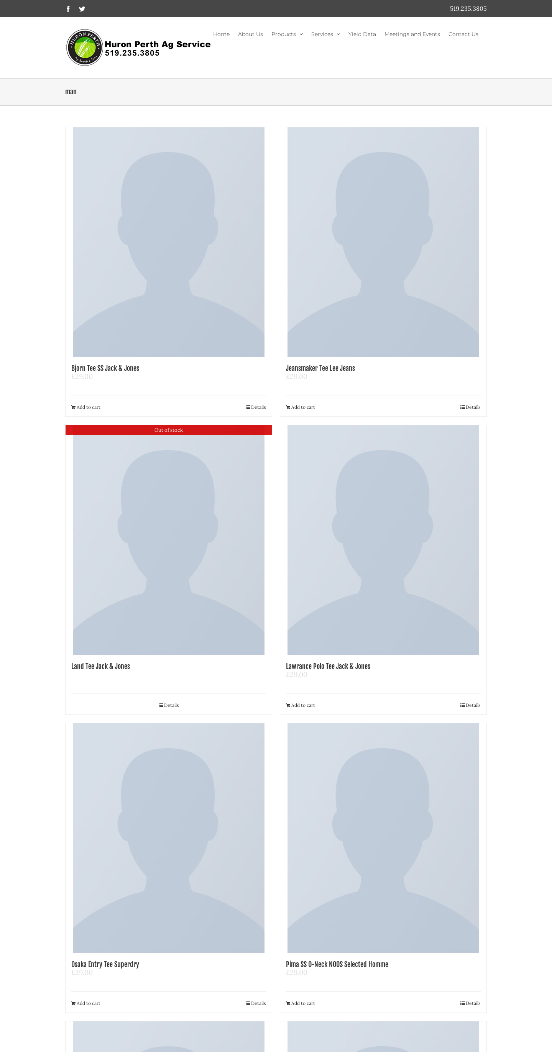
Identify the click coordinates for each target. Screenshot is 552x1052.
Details (258, 407)
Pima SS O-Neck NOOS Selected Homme (337, 964)
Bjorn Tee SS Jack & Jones (105, 368)
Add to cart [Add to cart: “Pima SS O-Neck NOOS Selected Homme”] (303, 1003)
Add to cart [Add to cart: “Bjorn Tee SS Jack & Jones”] (88, 407)
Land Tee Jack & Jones (100, 666)
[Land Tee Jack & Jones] (169, 540)
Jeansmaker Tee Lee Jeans (320, 368)
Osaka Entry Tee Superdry (105, 964)
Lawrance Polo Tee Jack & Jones (328, 666)
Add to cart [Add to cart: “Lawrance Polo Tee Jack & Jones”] (303, 705)
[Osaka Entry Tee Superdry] (169, 838)
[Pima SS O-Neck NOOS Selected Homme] (383, 838)
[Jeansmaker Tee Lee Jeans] (383, 242)
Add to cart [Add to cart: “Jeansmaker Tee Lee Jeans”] (303, 407)
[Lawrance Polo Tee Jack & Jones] (383, 540)
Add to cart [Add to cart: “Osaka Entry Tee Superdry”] (88, 1003)
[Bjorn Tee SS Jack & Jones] (169, 242)
